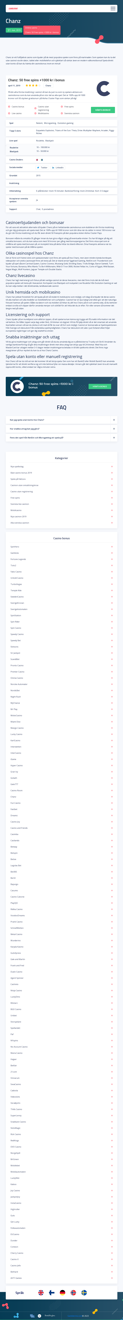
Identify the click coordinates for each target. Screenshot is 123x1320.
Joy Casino (62, 1190)
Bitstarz (62, 1003)
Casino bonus (18, 106)
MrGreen (62, 1159)
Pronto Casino (62, 665)
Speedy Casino (62, 634)
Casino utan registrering (43, 108)
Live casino (17, 113)
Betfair (62, 1065)
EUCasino (62, 1234)
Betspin (62, 853)
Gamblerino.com (75, 1316)
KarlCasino (62, 740)
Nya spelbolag (62, 466)
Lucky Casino (62, 734)
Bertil (62, 878)
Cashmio (62, 984)
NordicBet (62, 690)
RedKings (62, 1140)
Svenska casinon (71, 113)
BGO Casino (62, 1009)
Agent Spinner (62, 978)
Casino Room (62, 790)
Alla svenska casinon (62, 522)
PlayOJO (62, 903)
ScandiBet (62, 659)
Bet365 (62, 871)
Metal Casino (62, 934)
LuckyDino (62, 996)
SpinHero (62, 546)
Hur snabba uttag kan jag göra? (24, 428)
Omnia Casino (62, 678)
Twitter (42, 167)
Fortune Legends (62, 559)
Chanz (62, 796)
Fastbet (62, 809)
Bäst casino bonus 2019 (62, 472)
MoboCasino (62, 715)
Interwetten (62, 746)
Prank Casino (62, 921)
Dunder (62, 1240)
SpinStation (62, 615)
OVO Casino (62, 1146)
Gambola (62, 553)
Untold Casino (62, 578)
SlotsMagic (62, 1128)
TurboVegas (62, 584)
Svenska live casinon (62, 504)
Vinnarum (62, 1078)
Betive (62, 859)
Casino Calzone (62, 896)
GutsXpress (62, 953)
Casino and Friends (62, 828)
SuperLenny (62, 1115)
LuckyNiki (62, 1178)
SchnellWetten (62, 928)
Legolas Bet (62, 865)
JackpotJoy (62, 1196)
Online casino (31, 27)
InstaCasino (62, 1203)
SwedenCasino (62, 596)
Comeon (62, 1246)
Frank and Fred (62, 965)
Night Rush (62, 696)
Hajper (62, 1059)
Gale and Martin (62, 959)
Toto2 (62, 565)
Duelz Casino (62, 971)
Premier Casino (62, 671)
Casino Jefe (62, 1265)
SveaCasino (62, 1084)
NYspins (62, 1040)
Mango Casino (62, 728)
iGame (62, 759)
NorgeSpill (62, 1153)
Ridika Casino (62, 909)
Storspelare (62, 1021)
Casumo (62, 890)
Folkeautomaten (62, 1228)
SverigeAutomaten (62, 609)
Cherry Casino (62, 1253)
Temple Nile (62, 590)
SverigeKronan (62, 603)
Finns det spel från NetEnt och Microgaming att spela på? (36, 437)
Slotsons (62, 646)
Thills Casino (62, 1109)
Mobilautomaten (62, 1171)
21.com (62, 1071)
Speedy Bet (62, 640)
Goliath (62, 778)
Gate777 (62, 784)
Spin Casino (62, 628)
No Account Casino (62, 1046)
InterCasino (62, 753)
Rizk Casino (62, 1134)
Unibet (62, 1015)
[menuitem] (41, 1292)
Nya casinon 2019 (62, 516)
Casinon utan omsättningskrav (62, 485)
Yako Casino (62, 571)
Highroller (62, 1209)
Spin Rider (62, 621)
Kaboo (62, 1184)
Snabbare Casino (62, 1121)
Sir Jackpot (62, 653)
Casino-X (62, 1259)
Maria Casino (62, 1053)
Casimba (62, 834)
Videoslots (62, 1096)
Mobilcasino (43, 113)
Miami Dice (62, 721)
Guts (62, 1215)
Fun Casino (62, 803)
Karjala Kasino (62, 946)
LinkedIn (57, 167)
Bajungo (62, 884)
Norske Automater (62, 684)
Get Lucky (62, 1221)
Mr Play (62, 709)
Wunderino (62, 940)
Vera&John (62, 1103)
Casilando (62, 840)
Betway (62, 846)
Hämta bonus (100, 386)
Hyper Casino (62, 765)
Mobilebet (62, 1165)
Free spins (69, 106)
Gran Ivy (62, 771)
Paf (62, 1034)
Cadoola (62, 1090)
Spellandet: (62, 1028)
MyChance (62, 703)
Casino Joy (62, 821)
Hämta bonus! (103, 110)
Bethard (62, 1271)
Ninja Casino (62, 990)
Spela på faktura (62, 479)
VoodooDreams (62, 915)
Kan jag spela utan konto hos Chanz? (27, 420)
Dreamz (62, 815)
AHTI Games (62, 1278)
